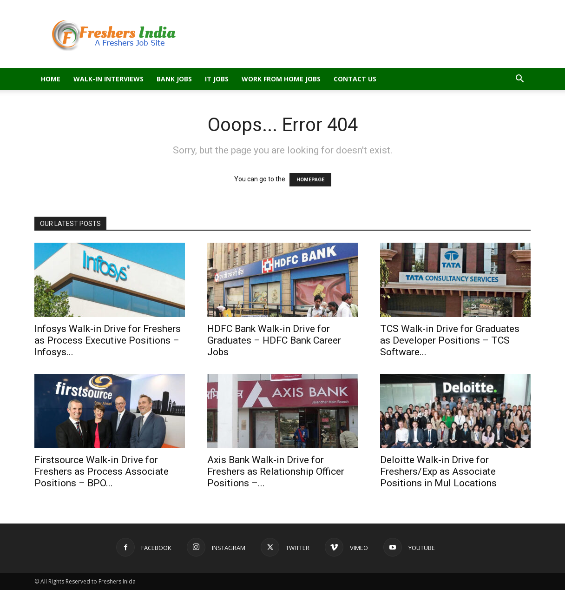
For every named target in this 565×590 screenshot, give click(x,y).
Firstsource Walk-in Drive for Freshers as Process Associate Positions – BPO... (101, 471)
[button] (519, 79)
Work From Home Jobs (281, 78)
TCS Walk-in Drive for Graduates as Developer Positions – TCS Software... (449, 340)
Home (50, 78)
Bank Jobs (174, 78)
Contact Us (355, 78)
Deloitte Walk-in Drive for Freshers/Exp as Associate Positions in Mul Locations (438, 471)
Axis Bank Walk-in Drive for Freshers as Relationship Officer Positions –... (275, 471)
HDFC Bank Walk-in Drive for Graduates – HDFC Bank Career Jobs (274, 340)
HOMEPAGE (310, 180)
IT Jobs (217, 78)
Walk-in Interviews (108, 78)
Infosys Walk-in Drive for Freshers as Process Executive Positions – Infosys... (107, 340)
